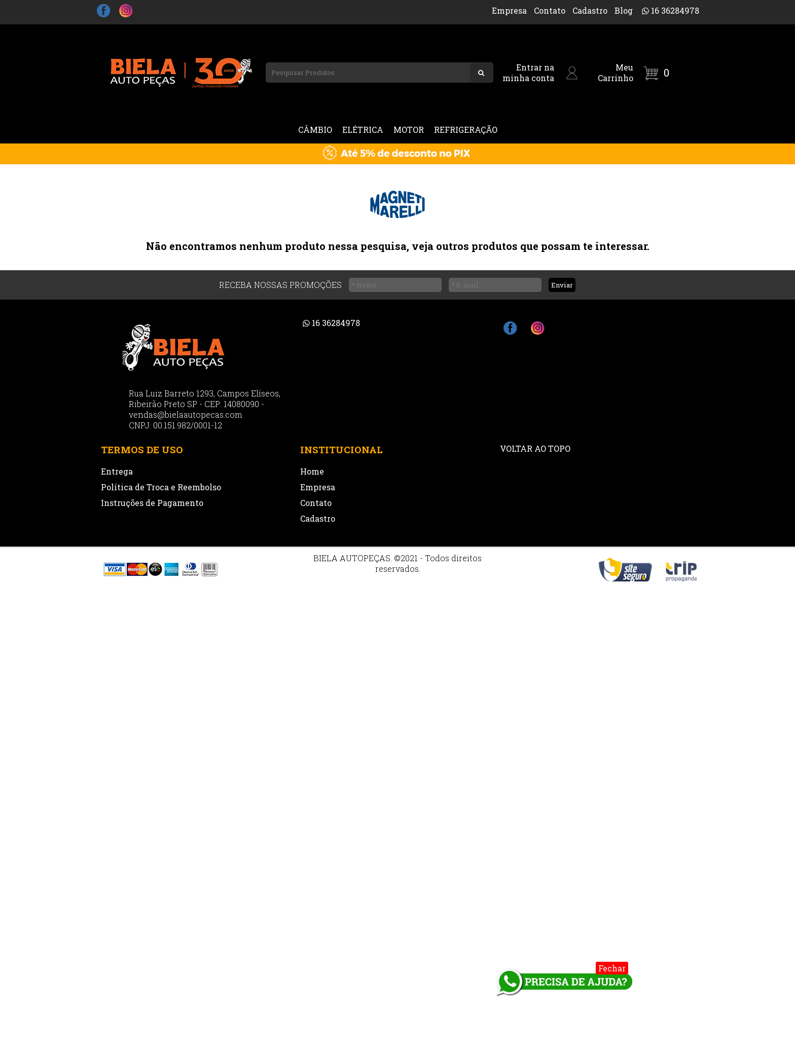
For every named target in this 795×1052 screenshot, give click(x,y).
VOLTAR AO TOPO (535, 448)
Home (312, 471)
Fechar (612, 968)
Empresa (509, 10)
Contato (549, 10)
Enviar (562, 284)
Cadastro (589, 10)
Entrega (117, 471)
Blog (624, 10)
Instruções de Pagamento (152, 502)
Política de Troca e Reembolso (161, 487)
